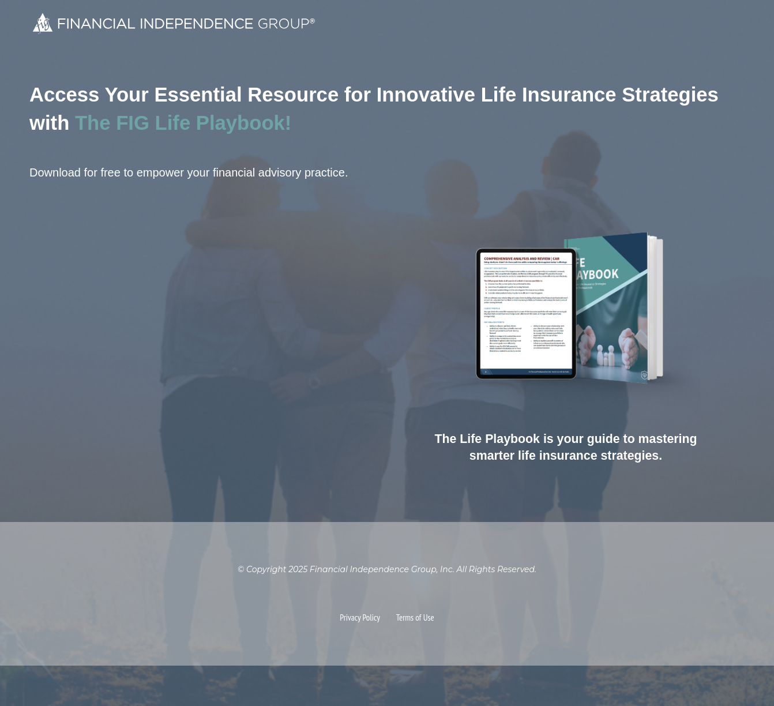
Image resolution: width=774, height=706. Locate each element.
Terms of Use (415, 617)
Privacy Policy (360, 617)
